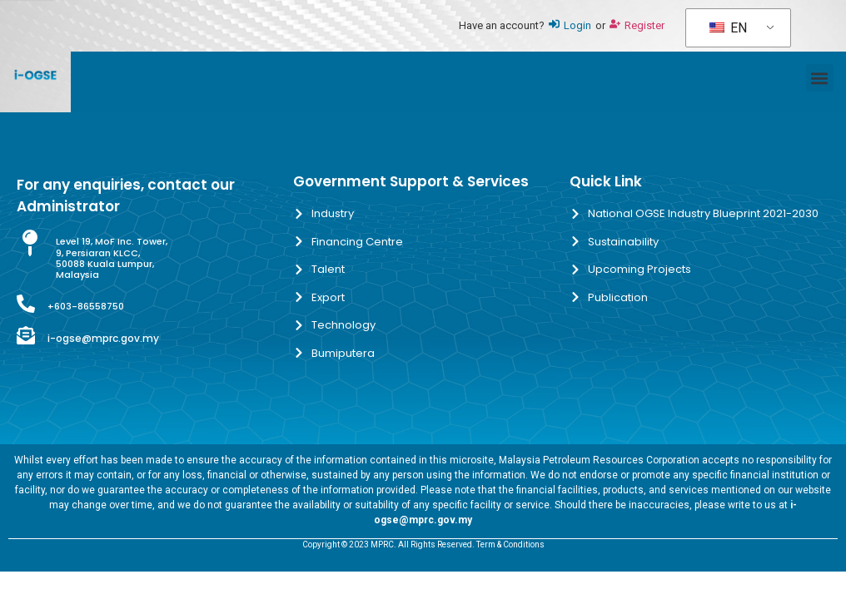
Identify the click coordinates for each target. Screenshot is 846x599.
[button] (820, 78)
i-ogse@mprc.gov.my (103, 338)
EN (728, 28)
